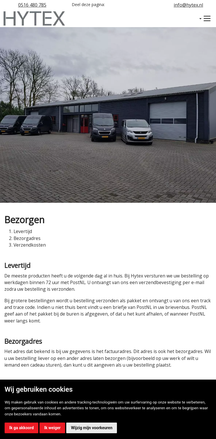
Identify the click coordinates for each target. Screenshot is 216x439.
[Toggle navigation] (207, 18)
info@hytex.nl (188, 5)
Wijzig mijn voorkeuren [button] (91, 427)
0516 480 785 (32, 5)
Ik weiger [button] (52, 427)
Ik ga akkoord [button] (21, 427)
